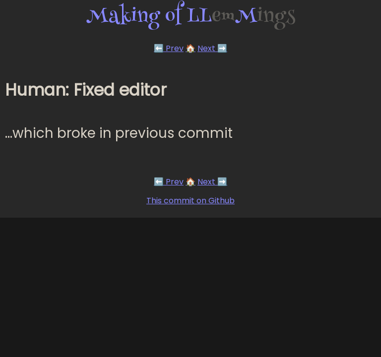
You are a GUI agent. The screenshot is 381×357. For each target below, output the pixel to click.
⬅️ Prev (169, 48)
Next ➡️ (212, 48)
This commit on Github (190, 200)
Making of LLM (190, 17)
